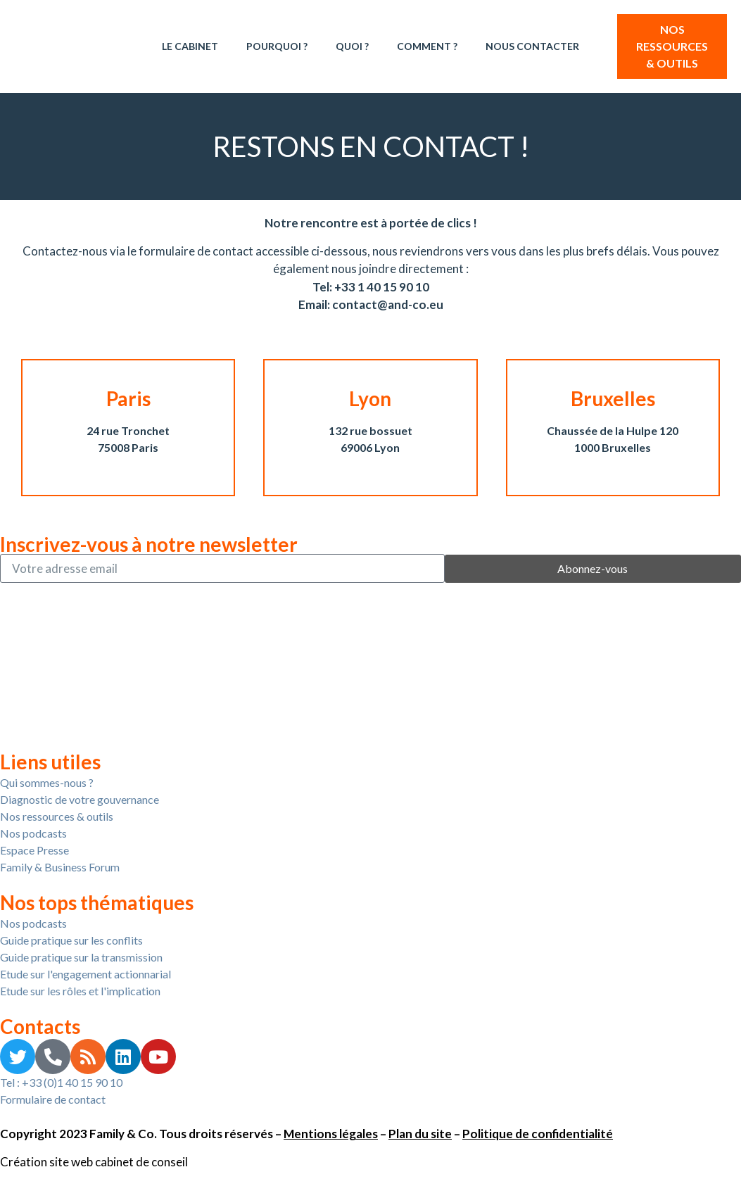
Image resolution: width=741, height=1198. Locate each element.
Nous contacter (532, 46)
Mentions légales (331, 1133)
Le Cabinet (190, 46)
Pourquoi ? (277, 46)
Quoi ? (352, 46)
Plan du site (420, 1133)
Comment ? (427, 46)
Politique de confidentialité (537, 1133)
